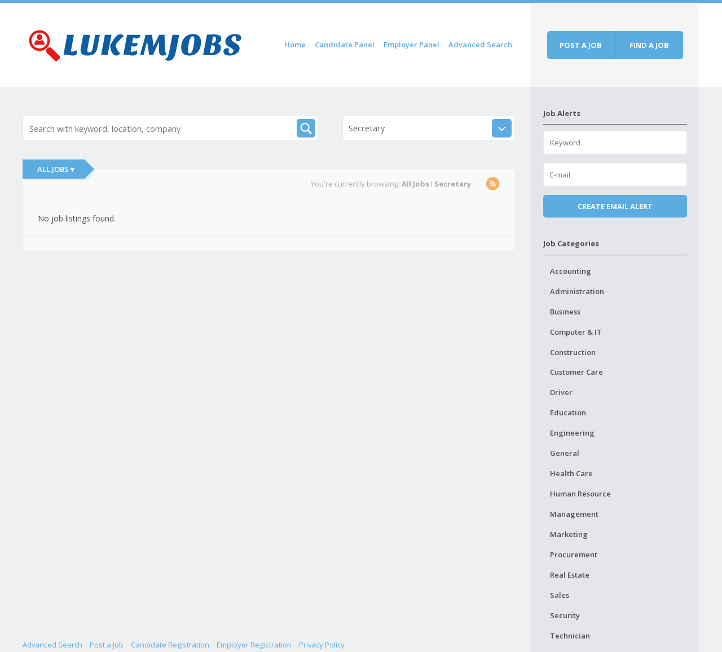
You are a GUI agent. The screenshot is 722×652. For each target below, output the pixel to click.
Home (295, 44)
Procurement (573, 554)
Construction (573, 352)
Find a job (649, 45)
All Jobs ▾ (55, 169)
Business (565, 312)
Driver (561, 392)
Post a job (581, 45)
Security (565, 615)
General (564, 453)
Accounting (570, 271)
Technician (570, 636)
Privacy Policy (322, 645)
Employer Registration (254, 645)
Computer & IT (576, 332)
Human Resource (580, 494)
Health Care (571, 473)
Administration (577, 291)
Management (574, 514)
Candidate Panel (345, 44)
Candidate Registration (170, 645)
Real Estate (569, 575)
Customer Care (576, 372)
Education (568, 412)
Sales (559, 595)
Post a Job (107, 645)
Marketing (569, 534)
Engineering (572, 433)
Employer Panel (411, 44)
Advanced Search (480, 44)
